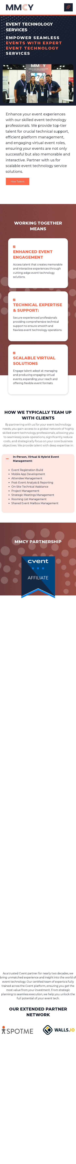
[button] (38, 459)
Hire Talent (17, 181)
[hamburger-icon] (68, 7)
